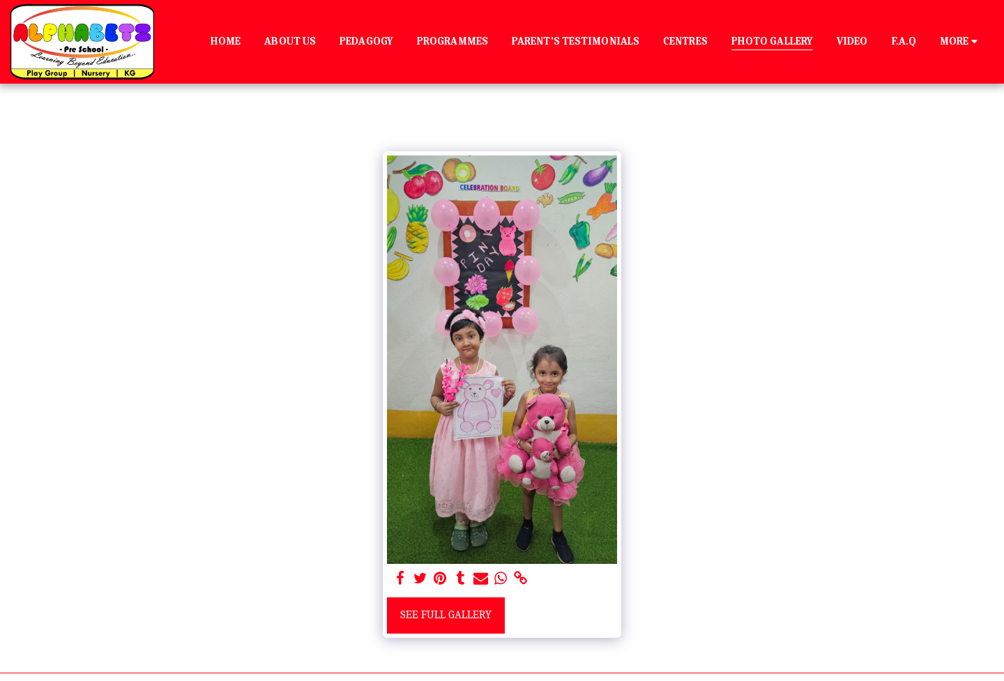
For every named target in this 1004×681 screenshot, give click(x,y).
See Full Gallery (446, 614)
